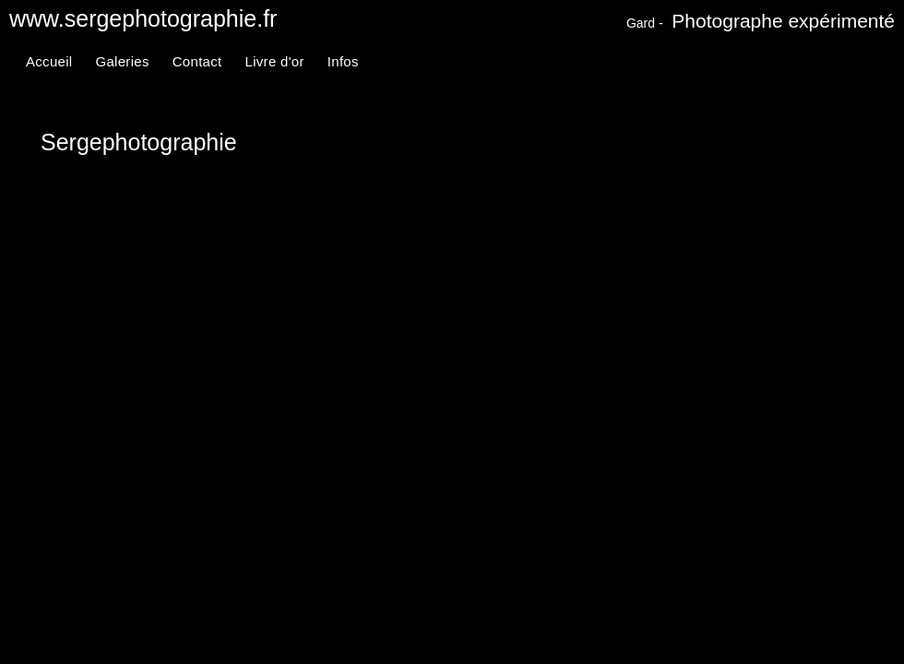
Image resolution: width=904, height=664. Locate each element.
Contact (197, 61)
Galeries (122, 61)
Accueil (49, 61)
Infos (343, 61)
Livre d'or (274, 61)
